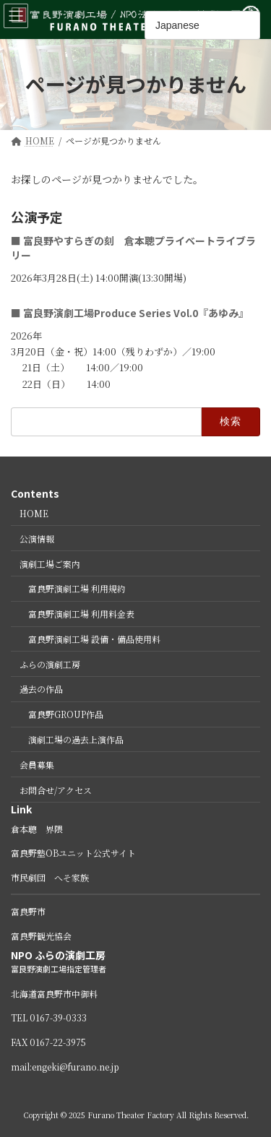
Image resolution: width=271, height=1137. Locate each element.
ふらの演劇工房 (50, 664)
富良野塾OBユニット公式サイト (73, 853)
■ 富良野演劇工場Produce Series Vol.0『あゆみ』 (130, 313)
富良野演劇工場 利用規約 (77, 589)
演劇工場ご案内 (50, 564)
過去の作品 (41, 689)
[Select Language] (202, 25)
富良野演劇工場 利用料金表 (81, 614)
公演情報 (37, 538)
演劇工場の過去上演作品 (76, 739)
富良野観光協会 (41, 936)
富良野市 (28, 912)
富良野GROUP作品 (65, 715)
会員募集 (37, 764)
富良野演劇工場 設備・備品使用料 (94, 639)
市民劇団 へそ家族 (50, 877)
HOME (34, 513)
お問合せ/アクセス (56, 790)
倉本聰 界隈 (37, 829)
